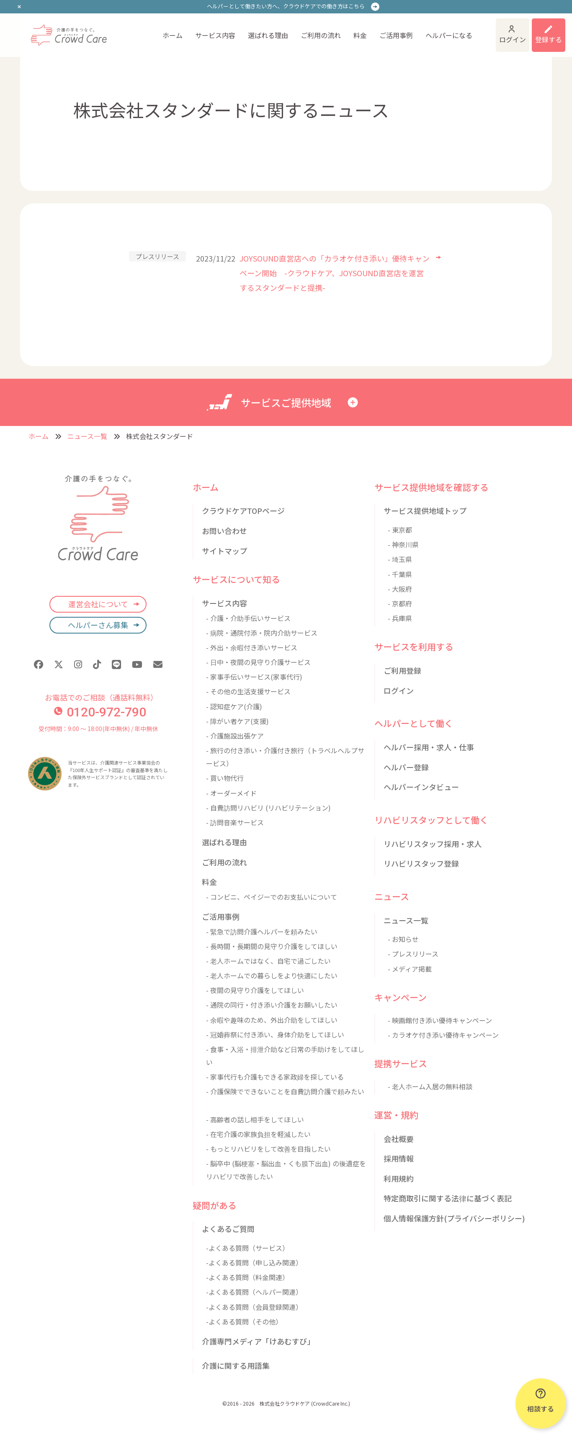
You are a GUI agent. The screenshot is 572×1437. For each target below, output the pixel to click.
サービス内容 (215, 35)
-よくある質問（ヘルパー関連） (254, 1292)
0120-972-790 (100, 712)
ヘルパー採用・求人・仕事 (429, 747)
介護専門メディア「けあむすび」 (258, 1341)
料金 (360, 35)
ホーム (172, 35)
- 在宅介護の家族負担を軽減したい (258, 1134)
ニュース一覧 (87, 436)
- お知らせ (403, 939)
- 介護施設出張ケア (235, 736)
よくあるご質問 (228, 1228)
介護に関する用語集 (236, 1365)
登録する (548, 39)
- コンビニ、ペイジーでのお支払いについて (271, 897)
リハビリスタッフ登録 (421, 863)
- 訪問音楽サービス (235, 822)
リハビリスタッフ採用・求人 (433, 843)
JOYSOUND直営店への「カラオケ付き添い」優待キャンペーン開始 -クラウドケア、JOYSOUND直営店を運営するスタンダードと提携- (335, 273)
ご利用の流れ (321, 35)
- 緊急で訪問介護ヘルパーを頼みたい (261, 931)
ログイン (512, 39)
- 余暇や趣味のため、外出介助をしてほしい (272, 1020)
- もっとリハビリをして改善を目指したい (268, 1149)
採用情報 (399, 1158)
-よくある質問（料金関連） (247, 1277)
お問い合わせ (224, 530)
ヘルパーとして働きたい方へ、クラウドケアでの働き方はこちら (286, 6)
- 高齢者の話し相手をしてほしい (255, 1119)
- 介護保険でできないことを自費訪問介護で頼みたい (285, 1091)
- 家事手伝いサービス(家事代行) (254, 677)
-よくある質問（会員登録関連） (254, 1307)
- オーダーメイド (231, 793)
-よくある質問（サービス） (247, 1248)
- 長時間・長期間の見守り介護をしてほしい (272, 946)
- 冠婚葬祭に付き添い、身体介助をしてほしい (275, 1034)
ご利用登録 (402, 670)
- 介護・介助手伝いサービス (248, 618)
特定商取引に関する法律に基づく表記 (448, 1198)
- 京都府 (400, 603)
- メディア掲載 (410, 969)
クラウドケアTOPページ (243, 510)
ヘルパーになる (448, 35)
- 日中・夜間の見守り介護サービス (258, 662)
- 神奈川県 (403, 544)
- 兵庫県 (400, 618)
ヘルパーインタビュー (421, 786)
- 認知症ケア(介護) (234, 706)
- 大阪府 (400, 589)
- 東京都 (400, 530)
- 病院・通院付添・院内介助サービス (261, 633)
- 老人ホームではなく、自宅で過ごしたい (268, 961)
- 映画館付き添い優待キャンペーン (440, 1020)
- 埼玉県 (400, 559)
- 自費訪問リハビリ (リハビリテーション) (268, 808)
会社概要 (399, 1138)
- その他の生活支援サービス (248, 691)
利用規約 (399, 1178)
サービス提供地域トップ (425, 510)
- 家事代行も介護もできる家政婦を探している (275, 1077)
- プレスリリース (413, 954)
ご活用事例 (396, 35)
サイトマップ (224, 550)
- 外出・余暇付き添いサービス (251, 647)
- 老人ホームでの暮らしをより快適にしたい (272, 975)
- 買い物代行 (225, 778)
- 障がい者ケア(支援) (237, 721)
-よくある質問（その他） (244, 1321)
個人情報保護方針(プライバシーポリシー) (454, 1218)
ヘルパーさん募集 (98, 624)
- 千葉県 (400, 574)
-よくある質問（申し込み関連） (254, 1262)
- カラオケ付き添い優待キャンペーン (443, 1035)
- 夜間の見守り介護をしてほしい (255, 990)
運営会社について (98, 603)
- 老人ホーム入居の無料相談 (430, 1086)
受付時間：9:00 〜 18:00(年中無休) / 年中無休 (98, 728)
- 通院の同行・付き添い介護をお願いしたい (272, 1005)
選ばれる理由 (268, 35)
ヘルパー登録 (406, 767)
